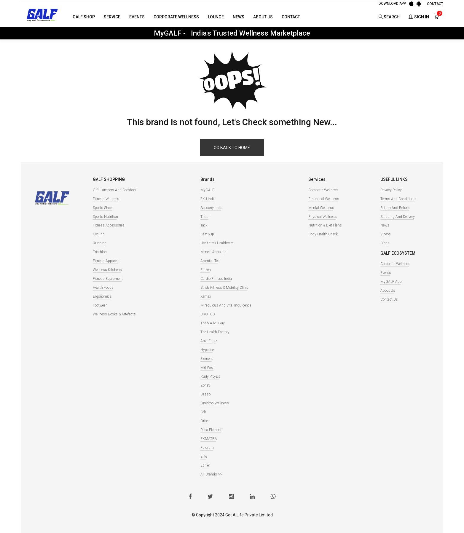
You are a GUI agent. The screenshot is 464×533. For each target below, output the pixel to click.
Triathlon (100, 252)
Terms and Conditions (398, 199)
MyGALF (207, 190)
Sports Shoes (103, 208)
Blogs (385, 243)
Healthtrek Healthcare (216, 243)
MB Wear (207, 368)
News (238, 17)
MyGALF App (391, 282)
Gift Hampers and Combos (114, 190)
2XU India (208, 199)
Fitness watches (106, 199)
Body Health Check (323, 234)
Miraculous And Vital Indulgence (225, 305)
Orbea (205, 421)
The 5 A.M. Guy (212, 323)
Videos (385, 234)
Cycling (99, 234)
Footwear (100, 305)
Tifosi (204, 217)
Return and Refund (395, 208)
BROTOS (207, 314)
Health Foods (103, 287)
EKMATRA (208, 439)
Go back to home (232, 147)
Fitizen (205, 270)
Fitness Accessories (109, 225)
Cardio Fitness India (216, 279)
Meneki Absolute (213, 252)
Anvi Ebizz (208, 341)
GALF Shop (84, 17)
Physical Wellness (322, 217)
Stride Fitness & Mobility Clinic (224, 287)
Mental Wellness (321, 208)
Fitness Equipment (108, 279)
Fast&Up (207, 234)
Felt (203, 412)
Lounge (216, 17)
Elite (203, 456)
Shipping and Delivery (397, 217)
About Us (263, 17)
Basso (205, 394)
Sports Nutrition (105, 217)
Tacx (204, 225)
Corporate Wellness (176, 17)
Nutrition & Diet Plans (325, 225)
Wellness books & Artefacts (114, 314)
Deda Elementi (211, 430)
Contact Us (389, 299)
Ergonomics (102, 296)
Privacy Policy (391, 190)
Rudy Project (210, 376)
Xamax (205, 296)
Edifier (205, 465)
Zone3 (205, 385)
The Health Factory (214, 332)
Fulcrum (207, 448)
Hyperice (207, 350)
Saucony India (211, 208)
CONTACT (435, 4)
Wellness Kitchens (107, 270)
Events (137, 17)
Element (206, 359)
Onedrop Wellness (214, 403)
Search (389, 17)
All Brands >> (211, 474)
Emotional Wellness (323, 199)
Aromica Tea (209, 261)
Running (99, 243)
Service (112, 17)
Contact (291, 17)
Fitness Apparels (106, 261)
